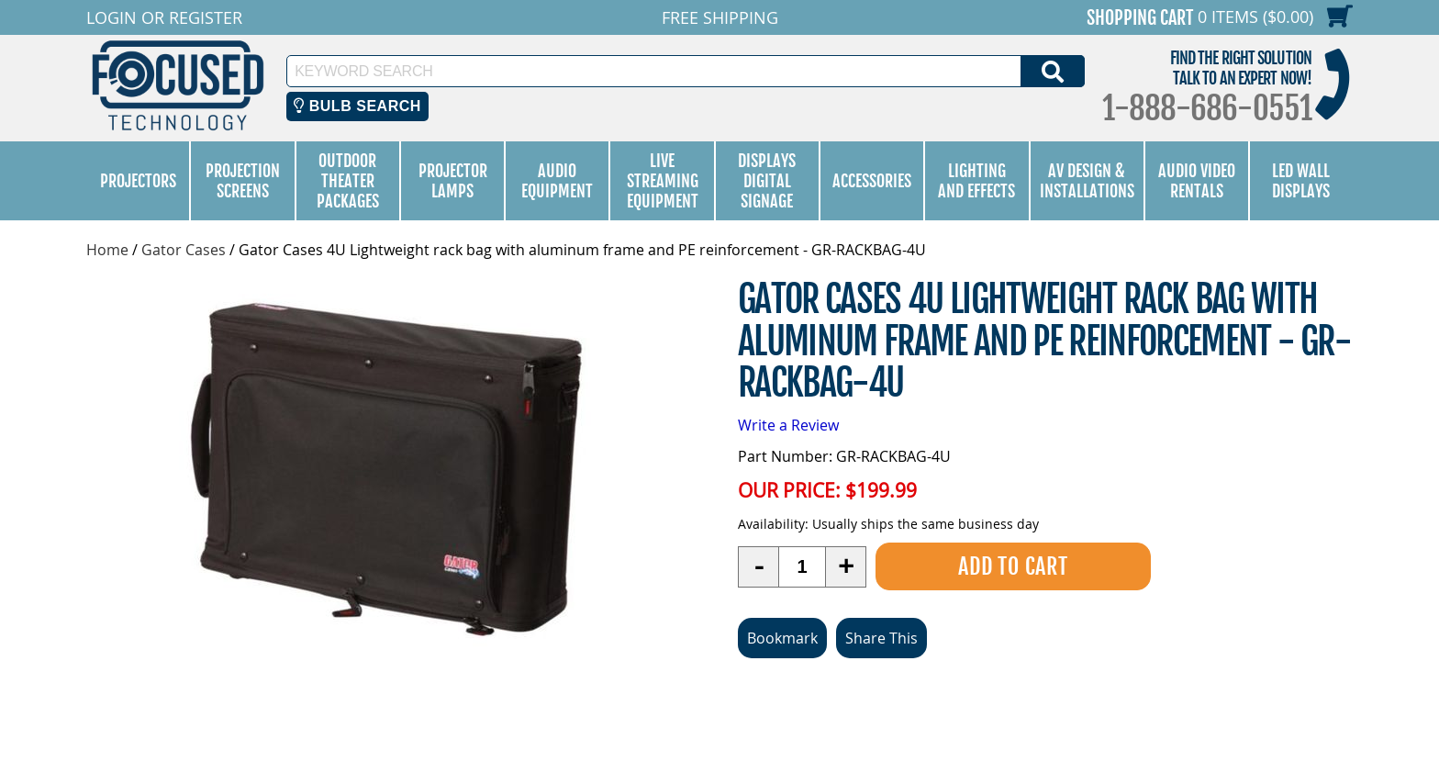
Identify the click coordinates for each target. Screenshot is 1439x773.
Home (107, 250)
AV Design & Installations (1087, 181)
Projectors (138, 181)
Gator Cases (183, 250)
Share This (881, 638)
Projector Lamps (452, 181)
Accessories (871, 181)
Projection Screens (243, 181)
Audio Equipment (557, 181)
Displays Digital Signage (767, 181)
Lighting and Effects (976, 181)
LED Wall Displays (1301, 181)
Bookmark (782, 638)
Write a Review (788, 425)
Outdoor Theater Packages (348, 181)
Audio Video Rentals (1196, 181)
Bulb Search (357, 106)
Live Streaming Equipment (662, 181)
